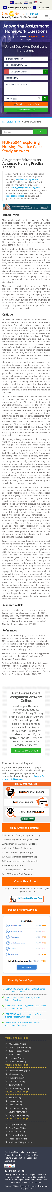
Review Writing (14, 1084)
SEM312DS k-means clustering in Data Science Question (22, 998)
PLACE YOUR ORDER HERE (26, 750)
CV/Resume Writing (16, 1061)
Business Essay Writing (17, 1050)
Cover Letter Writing (16, 1111)
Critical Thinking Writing (17, 1088)
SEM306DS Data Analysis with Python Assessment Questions (22, 1023)
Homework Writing (15, 1131)
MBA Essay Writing (16, 1043)
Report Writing (13, 1097)
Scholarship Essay (15, 1077)
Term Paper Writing (16, 1127)
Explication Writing (15, 1081)
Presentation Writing (16, 1108)
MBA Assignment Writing (18, 1047)
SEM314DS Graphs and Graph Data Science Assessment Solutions (25, 990)
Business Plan (13, 1054)
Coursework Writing (16, 1135)
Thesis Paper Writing (16, 1138)
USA (38, 3)
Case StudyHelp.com (11, 121)
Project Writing (14, 1101)
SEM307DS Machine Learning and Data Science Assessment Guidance (23, 1015)
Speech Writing (14, 1104)
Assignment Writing (16, 1124)
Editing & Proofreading (17, 1115)
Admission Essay (14, 1074)
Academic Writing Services (19, 1142)
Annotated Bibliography (18, 1070)
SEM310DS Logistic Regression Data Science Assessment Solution (25, 1007)
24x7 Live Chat (41, 8)
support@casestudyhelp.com (17, 8)
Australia (16, 3)
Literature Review (15, 1057)
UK (28, 3)
